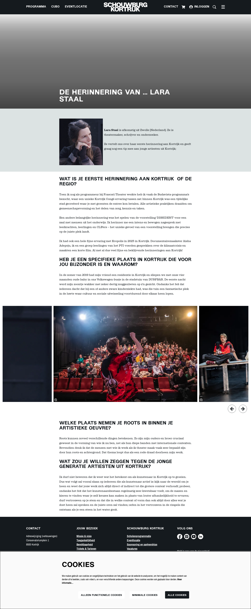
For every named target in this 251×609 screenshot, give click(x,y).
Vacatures (132, 549)
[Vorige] (232, 409)
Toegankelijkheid (86, 540)
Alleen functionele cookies (101, 595)
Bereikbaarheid (85, 544)
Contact (171, 7)
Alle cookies (177, 595)
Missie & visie (84, 536)
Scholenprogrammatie (139, 536)
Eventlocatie (133, 540)
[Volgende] (243, 409)
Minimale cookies (145, 595)
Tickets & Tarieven (86, 549)
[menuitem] (36, 7)
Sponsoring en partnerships (142, 544)
